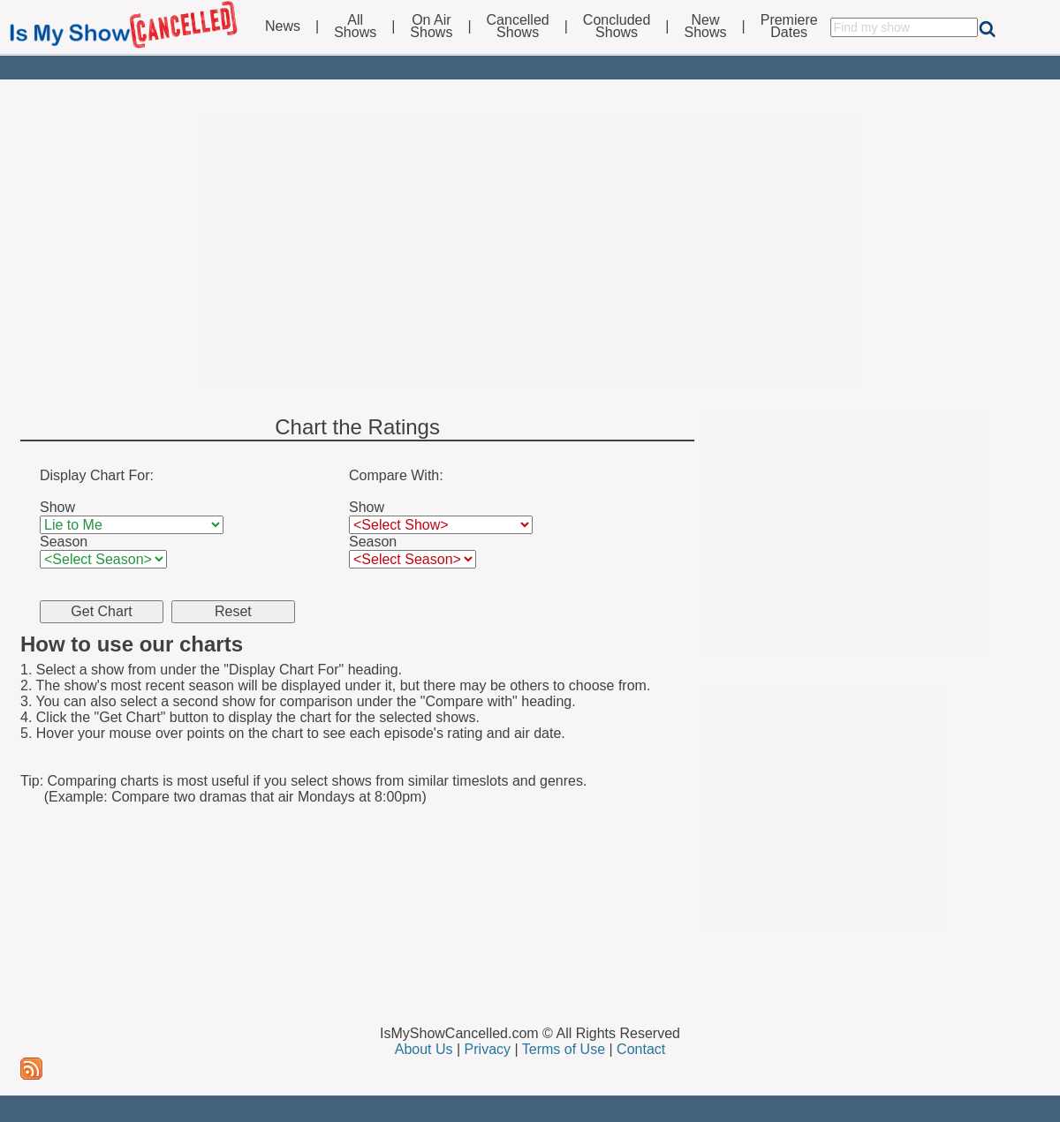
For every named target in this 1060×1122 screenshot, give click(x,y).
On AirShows (431, 26)
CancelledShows (518, 26)
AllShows (355, 26)
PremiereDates (789, 26)
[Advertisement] (530, 249)
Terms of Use (563, 1049)
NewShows (706, 26)
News (282, 26)
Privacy (488, 1049)
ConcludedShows (617, 26)
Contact (641, 1049)
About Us (424, 1049)
